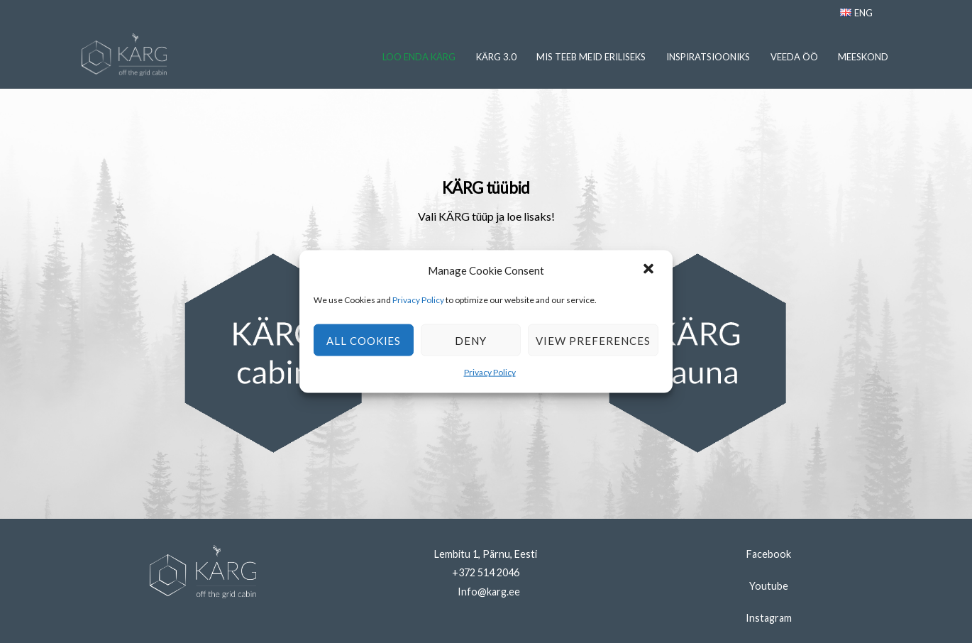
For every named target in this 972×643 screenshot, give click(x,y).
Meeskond (863, 56)
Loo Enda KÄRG (418, 56)
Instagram (769, 618)
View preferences (593, 340)
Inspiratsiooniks (708, 56)
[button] (649, 270)
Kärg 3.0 (496, 56)
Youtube (768, 586)
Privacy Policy (419, 300)
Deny (471, 340)
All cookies (364, 340)
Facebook (768, 554)
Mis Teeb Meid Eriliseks (591, 56)
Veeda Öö (794, 56)
